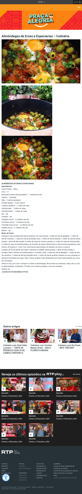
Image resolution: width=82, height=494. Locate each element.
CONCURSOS (23, 473)
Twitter (6, 458)
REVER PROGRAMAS (25, 468)
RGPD (55, 475)
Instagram (9, 458)
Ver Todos (76, 374)
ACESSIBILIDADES (41, 475)
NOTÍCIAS (4, 464)
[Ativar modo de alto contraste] (6, 477)
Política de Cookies (24, 487)
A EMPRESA (57, 464)
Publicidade (49, 487)
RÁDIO (3, 471)
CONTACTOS (40, 464)
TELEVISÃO (5, 468)
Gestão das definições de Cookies (65, 478)
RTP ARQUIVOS (6, 473)
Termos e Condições (38, 487)
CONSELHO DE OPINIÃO (61, 468)
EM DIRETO (22, 466)
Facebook (3, 458)
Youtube (12, 458)
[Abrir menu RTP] (41, 2)
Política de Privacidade (9, 487)
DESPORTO (5, 466)
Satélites (39, 478)
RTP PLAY (21, 464)
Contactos (23, 480)
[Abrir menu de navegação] (79, 7)
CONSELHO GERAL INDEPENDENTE (64, 466)
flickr (15, 458)
